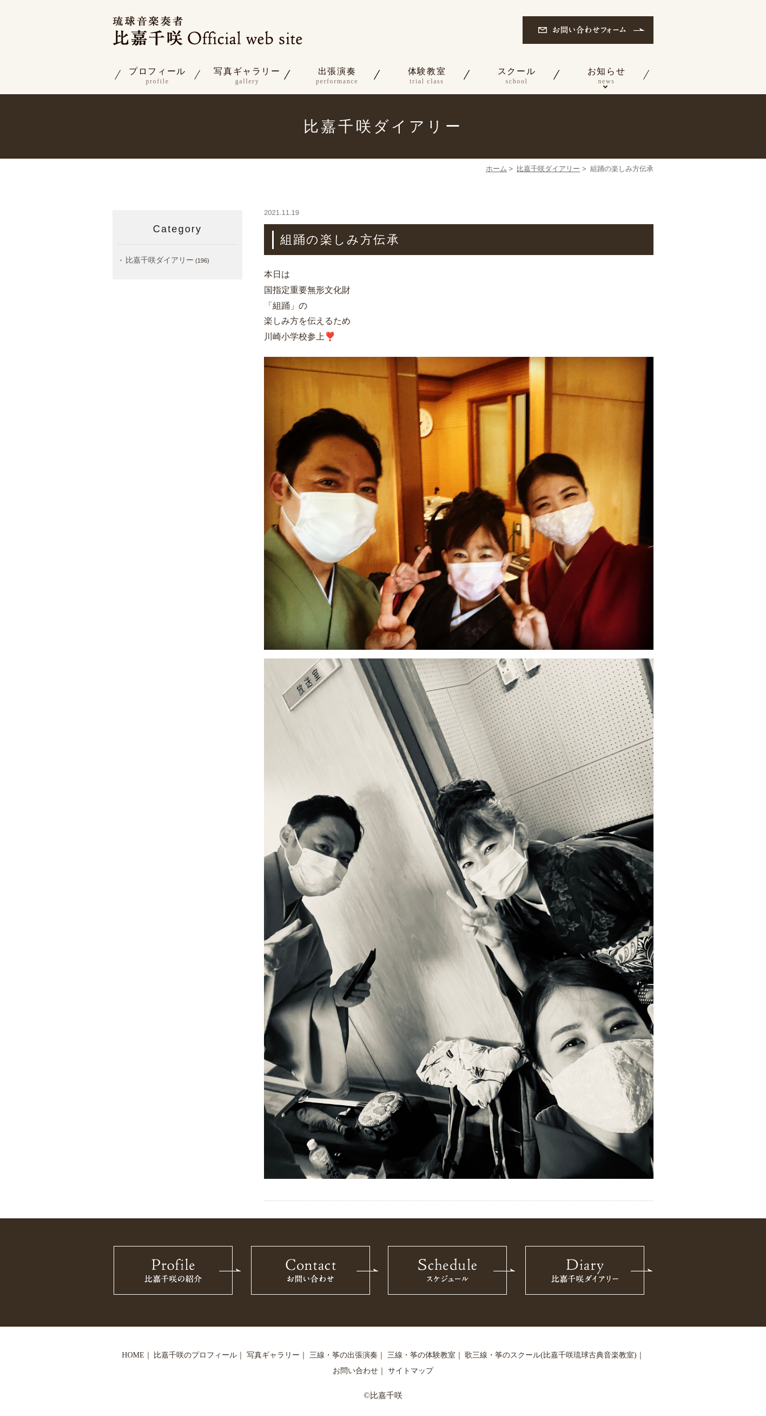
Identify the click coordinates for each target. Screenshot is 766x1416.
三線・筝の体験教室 (421, 1355)
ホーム (496, 169)
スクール (516, 77)
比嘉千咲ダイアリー (548, 169)
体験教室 (427, 77)
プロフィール (157, 77)
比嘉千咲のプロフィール (195, 1355)
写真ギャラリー (247, 77)
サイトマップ (410, 1371)
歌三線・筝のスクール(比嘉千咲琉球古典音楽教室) (550, 1355)
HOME (133, 1355)
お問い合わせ (355, 1371)
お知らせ (606, 77)
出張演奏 (337, 77)
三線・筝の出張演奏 (343, 1355)
